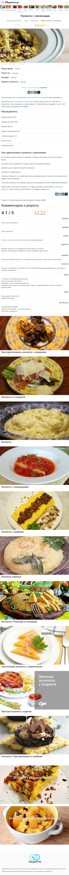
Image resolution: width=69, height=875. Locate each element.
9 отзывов (17, 25)
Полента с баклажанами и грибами (22, 756)
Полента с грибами (12, 531)
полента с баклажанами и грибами (13, 240)
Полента (6, 442)
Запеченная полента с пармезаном (21, 666)
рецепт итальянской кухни (19, 101)
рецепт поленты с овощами (37, 97)
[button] (66, 2)
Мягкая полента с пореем (16, 711)
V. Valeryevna (43, 87)
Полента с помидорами (15, 487)
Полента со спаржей (13, 397)
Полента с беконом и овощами (19, 621)
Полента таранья (11, 576)
